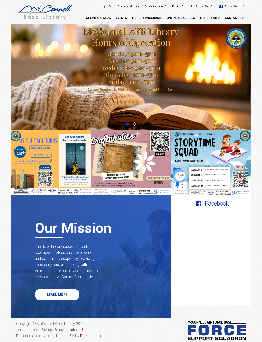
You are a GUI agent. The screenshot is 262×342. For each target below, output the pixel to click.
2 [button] (134, 124)
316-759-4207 (205, 6)
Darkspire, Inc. (91, 336)
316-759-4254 (234, 6)
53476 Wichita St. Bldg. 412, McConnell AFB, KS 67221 (147, 6)
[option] (131, 77)
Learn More (57, 295)
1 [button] (127, 124)
